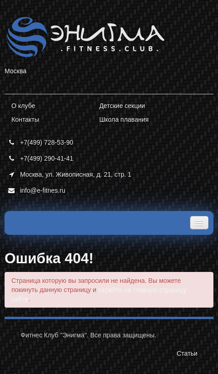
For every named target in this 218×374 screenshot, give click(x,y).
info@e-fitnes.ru (35, 190)
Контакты (25, 119)
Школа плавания (124, 119)
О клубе (23, 105)
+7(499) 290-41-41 (39, 158)
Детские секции (122, 105)
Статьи (187, 353)
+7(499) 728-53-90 (39, 142)
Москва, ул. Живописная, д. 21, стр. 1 (68, 174)
